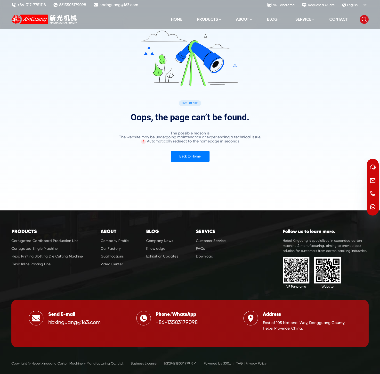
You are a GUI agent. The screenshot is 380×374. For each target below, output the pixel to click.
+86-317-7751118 (28, 4)
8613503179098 (69, 4)
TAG (239, 363)
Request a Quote (318, 4)
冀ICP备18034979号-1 (180, 363)
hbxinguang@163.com (115, 4)
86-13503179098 (178, 322)
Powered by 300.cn (219, 363)
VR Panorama (281, 4)
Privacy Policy (256, 363)
